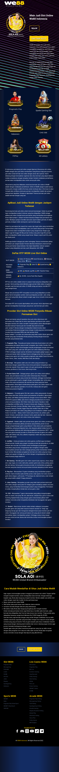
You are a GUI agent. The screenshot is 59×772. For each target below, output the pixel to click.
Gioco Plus (32, 743)
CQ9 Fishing (33, 729)
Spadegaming (8, 710)
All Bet (31, 708)
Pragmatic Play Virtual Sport (11, 729)
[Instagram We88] (27, 757)
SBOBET (6, 725)
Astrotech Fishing (34, 741)
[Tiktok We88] (36, 757)
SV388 (31, 717)
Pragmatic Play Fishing (36, 725)
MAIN (34, 25)
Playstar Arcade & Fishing (36, 736)
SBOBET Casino (34, 715)
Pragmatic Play (8, 692)
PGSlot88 (6, 696)
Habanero (7, 712)
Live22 (6, 699)
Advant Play (33, 739)
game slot (10, 323)
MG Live (32, 696)
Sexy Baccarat (33, 701)
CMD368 (6, 734)
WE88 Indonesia (21, 766)
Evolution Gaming (34, 699)
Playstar (6, 708)
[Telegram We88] (41, 757)
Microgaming (8, 694)
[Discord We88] (22, 757)
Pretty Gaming (33, 703)
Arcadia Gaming (34, 734)
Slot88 (6, 701)
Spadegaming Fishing (36, 732)
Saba (5, 727)
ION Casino (33, 692)
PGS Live (32, 710)
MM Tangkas (33, 748)
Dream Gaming (34, 712)
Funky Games (33, 746)
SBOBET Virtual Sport (10, 732)
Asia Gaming (33, 705)
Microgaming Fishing (35, 727)
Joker (6, 705)
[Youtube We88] (32, 757)
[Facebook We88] (18, 757)
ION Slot (6, 703)
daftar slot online (22, 619)
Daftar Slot (39, 36)
